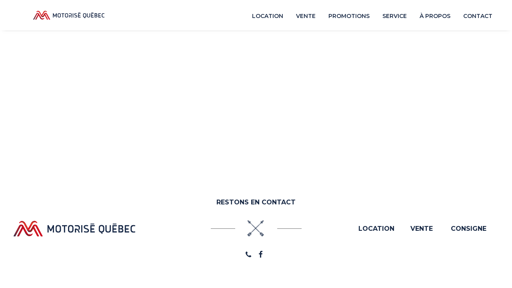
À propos (435, 17)
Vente (306, 17)
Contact (477, 17)
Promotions (349, 17)
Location (267, 17)
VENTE (421, 228)
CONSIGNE (468, 228)
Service (394, 17)
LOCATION (376, 228)
